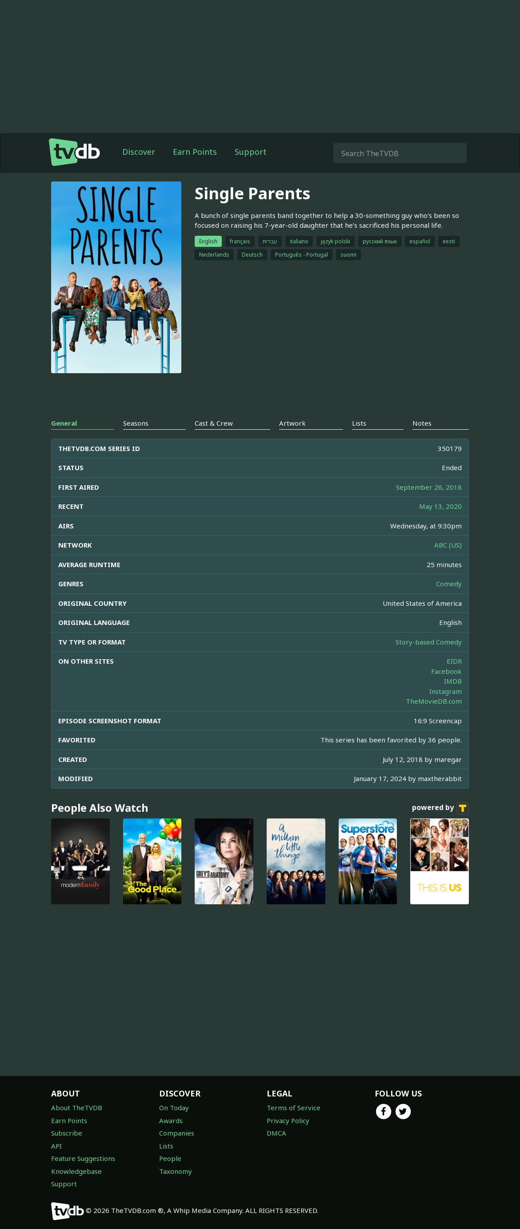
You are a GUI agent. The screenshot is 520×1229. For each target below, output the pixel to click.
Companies (176, 1132)
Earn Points (195, 151)
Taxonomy (175, 1171)
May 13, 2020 (440, 506)
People (170, 1158)
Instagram (445, 691)
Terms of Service (293, 1107)
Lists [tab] (359, 423)
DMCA (276, 1132)
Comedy (449, 583)
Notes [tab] (422, 423)
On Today (174, 1107)
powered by (440, 808)
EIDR (454, 661)
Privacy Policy (288, 1120)
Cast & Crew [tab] (214, 423)
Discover (138, 151)
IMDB (453, 681)
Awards (171, 1120)
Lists (166, 1145)
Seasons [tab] (135, 423)
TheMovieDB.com (434, 701)
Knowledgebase (76, 1171)
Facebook (446, 671)
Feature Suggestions (83, 1158)
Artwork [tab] (292, 423)
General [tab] (64, 423)
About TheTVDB (76, 1107)
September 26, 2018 (429, 487)
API (56, 1145)
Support (251, 151)
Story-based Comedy (429, 641)
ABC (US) (448, 544)
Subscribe (66, 1132)
